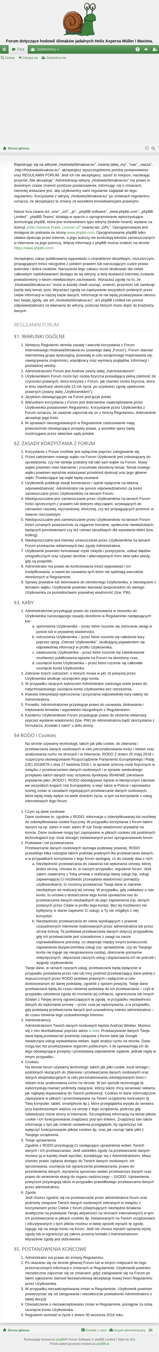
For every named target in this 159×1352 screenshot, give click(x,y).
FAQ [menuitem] (139, 50)
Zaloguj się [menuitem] (147, 50)
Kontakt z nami (96, 1330)
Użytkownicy (46, 49)
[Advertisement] (79, 102)
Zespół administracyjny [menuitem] (130, 1330)
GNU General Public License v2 (53, 227)
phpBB (60, 1339)
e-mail (94, 1030)
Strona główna (18, 1330)
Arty (133, 1339)
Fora (20, 49)
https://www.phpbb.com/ (33, 248)
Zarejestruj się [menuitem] (156, 50)
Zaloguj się (30, 57)
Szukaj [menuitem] (154, 149)
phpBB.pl (102, 1343)
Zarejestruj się (56, 57)
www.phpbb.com (80, 232)
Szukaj (10, 57)
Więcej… (5, 50)
